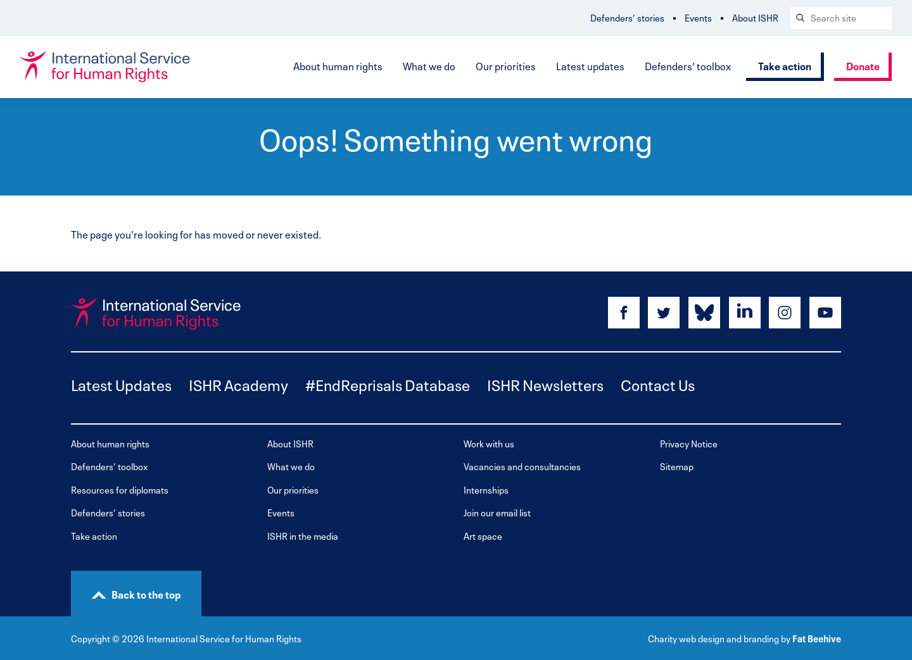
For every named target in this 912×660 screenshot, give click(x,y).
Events (698, 17)
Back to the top (146, 593)
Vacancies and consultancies (522, 466)
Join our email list (497, 512)
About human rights (338, 65)
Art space (483, 535)
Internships (486, 489)
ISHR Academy (238, 384)
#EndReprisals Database (387, 384)
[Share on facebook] (624, 312)
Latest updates (590, 65)
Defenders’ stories (627, 17)
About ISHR (755, 17)
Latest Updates (121, 384)
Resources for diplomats (119, 489)
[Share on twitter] (664, 312)
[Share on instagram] (785, 312)
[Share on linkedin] (745, 312)
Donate (863, 65)
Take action (784, 65)
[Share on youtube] (825, 312)
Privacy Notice (689, 443)
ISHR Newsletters (545, 384)
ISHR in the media (302, 535)
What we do (429, 65)
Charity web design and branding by (719, 638)
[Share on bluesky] (704, 312)
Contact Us (658, 384)
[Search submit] (799, 18)
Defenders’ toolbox (688, 65)
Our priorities (506, 65)
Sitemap (677, 466)
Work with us (489, 443)
